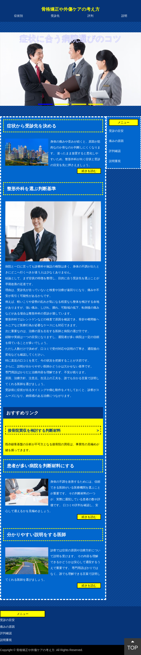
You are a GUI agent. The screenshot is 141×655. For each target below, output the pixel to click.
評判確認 (115, 151)
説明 (124, 15)
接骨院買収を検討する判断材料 (34, 430)
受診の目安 (116, 130)
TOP (132, 645)
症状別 (18, 15)
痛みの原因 (116, 141)
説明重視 (115, 161)
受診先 (55, 15)
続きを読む (89, 171)
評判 (90, 15)
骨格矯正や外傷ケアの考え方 (70, 9)
